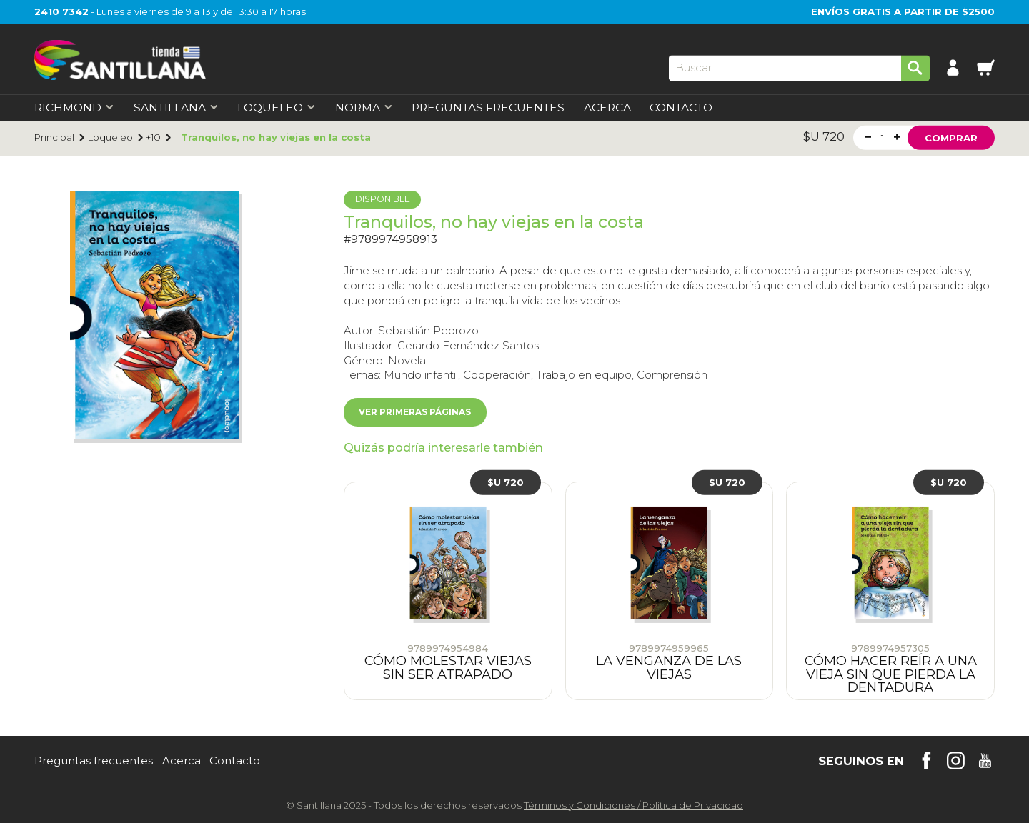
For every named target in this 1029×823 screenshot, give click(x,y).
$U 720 (505, 482)
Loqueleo (110, 137)
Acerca (607, 108)
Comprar (951, 137)
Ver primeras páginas (415, 411)
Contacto (681, 108)
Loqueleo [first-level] (276, 108)
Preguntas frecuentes (93, 761)
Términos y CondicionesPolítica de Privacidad (633, 805)
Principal (54, 137)
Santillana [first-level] (176, 108)
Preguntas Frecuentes (488, 108)
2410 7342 (61, 11)
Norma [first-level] (364, 108)
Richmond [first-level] (74, 108)
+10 (153, 137)
